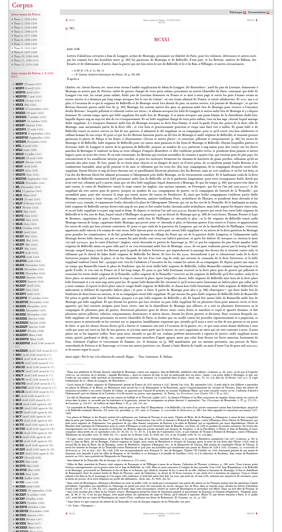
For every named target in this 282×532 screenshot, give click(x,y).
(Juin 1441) (27, 174)
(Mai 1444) (26, 236)
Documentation (257, 12)
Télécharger (236, 12)
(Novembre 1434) (31, 142)
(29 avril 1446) (28, 457)
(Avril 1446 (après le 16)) (34, 404)
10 (172, 274)
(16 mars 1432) (30, 113)
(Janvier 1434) (29, 125)
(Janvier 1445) (29, 277)
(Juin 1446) (27, 474)
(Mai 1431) (26, 105)
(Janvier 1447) (30, 515)
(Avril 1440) (26, 166)
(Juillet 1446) (28, 478)
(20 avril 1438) (29, 158)
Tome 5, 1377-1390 (25, 36)
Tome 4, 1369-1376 (25, 31)
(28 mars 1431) (29, 84)
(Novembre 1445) (32, 302)
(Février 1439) (29, 162)
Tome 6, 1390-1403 (25, 40)
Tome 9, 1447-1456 (25, 52)
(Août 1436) (26, 150)
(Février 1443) (27, 207)
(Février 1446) (30, 331)
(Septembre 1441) (32, 179)
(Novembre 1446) (32, 511)
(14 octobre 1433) (31, 121)
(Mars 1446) (29, 335)
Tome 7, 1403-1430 (25, 44)
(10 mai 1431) (29, 100)
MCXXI (162, 22)
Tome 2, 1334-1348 (25, 23)
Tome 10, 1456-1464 (26, 56)
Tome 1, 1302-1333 (25, 19)
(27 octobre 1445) (32, 298)
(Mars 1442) (26, 195)
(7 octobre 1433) (31, 117)
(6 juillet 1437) (29, 154)
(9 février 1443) (29, 203)
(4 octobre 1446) (31, 494)
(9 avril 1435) (27, 146)
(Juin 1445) (27, 290)
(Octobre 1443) (28, 228)
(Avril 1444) (26, 232)
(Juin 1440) (27, 170)
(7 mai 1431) (29, 96)
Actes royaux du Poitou (25, 14)
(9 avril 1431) (28, 88)
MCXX (72, 20)
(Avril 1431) (28, 92)
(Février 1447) (29, 519)
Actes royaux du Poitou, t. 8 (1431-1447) (161, 20)
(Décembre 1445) (31, 306)
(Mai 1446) (27, 462)
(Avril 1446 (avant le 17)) (36, 351)
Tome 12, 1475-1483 (26, 64)
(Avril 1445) (28, 286)
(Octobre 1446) (29, 499)
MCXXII (250, 20)
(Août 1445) (28, 294)
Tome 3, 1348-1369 (25, 27)
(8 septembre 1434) (33, 133)
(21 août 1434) (30, 129)
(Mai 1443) (26, 211)
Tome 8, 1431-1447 (25, 48)
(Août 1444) (27, 253)
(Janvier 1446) (30, 318)
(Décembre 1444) (30, 269)
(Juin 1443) (27, 216)
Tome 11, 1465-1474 (26, 60)
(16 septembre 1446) (34, 490)
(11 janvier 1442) (29, 191)
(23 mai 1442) (28, 199)
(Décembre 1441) (28, 187)
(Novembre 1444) (30, 265)
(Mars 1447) (28, 523)
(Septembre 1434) (33, 137)
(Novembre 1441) (30, 183)
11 (225, 289)
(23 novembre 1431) (32, 109)
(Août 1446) (27, 482)
